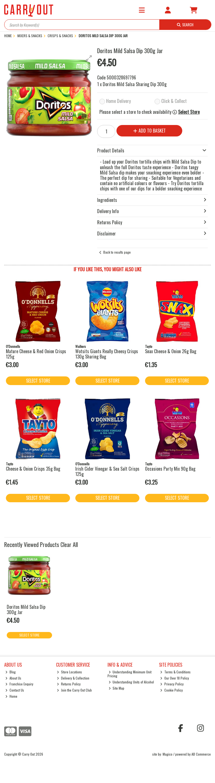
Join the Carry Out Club (74, 690)
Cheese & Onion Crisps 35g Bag (33, 468)
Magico (167, 754)
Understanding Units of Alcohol (131, 682)
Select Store (189, 112)
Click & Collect (174, 101)
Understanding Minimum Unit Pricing (130, 673)
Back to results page (117, 252)
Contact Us (14, 690)
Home (11, 696)
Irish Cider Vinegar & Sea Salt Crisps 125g (107, 471)
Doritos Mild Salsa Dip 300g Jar (26, 609)
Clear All (69, 544)
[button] (89, 58)
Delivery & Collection (73, 678)
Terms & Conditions (175, 671)
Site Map (117, 688)
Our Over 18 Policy (174, 678)
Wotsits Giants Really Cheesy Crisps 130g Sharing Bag (106, 354)
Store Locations (69, 671)
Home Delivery (118, 101)
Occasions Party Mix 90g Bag (170, 468)
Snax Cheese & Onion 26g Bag (170, 351)
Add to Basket (149, 130)
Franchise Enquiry (19, 683)
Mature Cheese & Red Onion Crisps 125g (36, 354)
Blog (10, 671)
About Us (13, 678)
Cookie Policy (171, 690)
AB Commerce (201, 754)
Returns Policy (69, 683)
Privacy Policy (172, 683)
